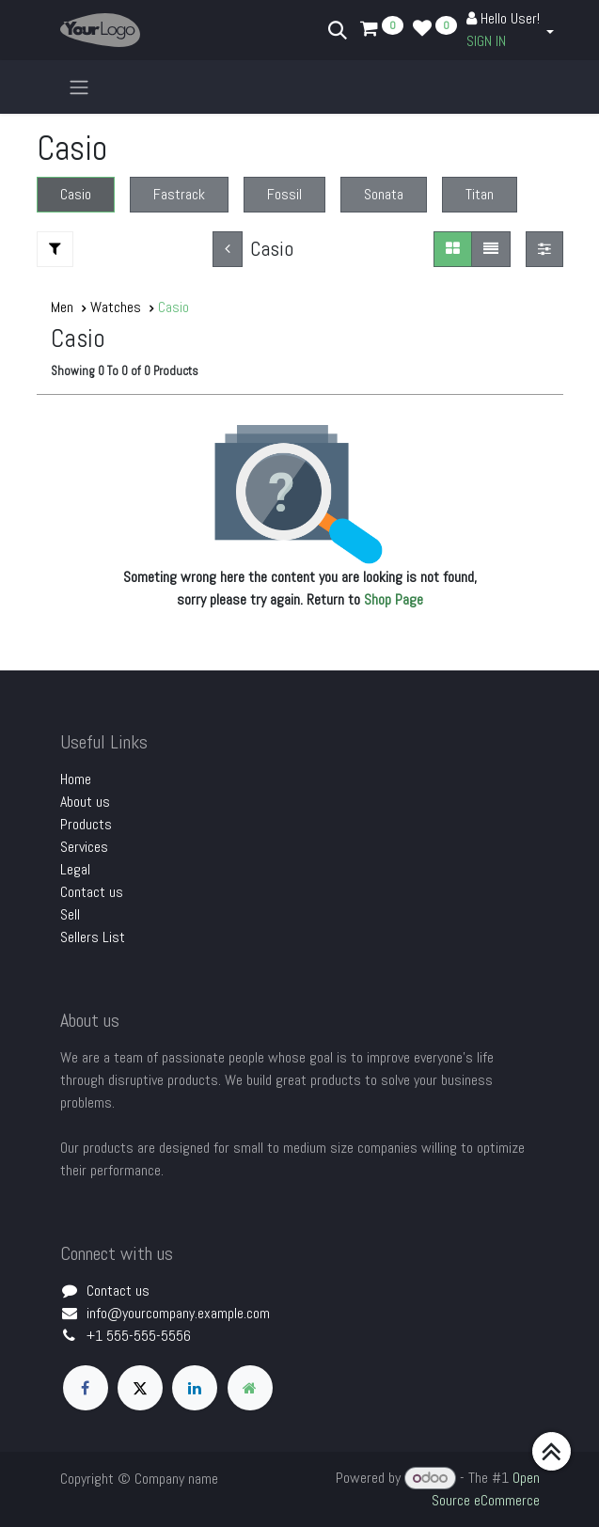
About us (85, 801)
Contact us (91, 892)
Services (84, 847)
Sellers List (92, 937)
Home (75, 779)
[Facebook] (85, 1387)
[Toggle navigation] (79, 87)
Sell (70, 914)
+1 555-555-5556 (139, 1336)
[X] (140, 1387)
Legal (75, 869)
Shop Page (393, 599)
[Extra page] (250, 1387)
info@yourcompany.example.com (178, 1313)
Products (86, 824)
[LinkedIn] (194, 1387)
